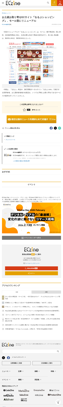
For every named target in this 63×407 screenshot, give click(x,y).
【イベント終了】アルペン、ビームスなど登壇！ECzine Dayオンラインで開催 (29, 315)
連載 (37, 371)
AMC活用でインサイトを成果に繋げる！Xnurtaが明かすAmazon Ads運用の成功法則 (31, 325)
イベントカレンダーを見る (31, 238)
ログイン (31, 273)
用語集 (38, 380)
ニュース (6, 371)
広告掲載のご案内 (46, 363)
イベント (6, 380)
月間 (46, 292)
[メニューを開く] (3, 3)
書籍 (21, 380)
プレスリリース (10, 139)
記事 (21, 371)
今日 (17, 292)
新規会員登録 (31, 268)
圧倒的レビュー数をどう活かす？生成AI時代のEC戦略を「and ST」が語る (28, 302)
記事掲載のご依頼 (16, 363)
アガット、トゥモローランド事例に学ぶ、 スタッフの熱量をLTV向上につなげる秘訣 (31, 306)
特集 (53, 371)
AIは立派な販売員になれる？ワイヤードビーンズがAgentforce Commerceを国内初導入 (32, 311)
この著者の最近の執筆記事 (21, 161)
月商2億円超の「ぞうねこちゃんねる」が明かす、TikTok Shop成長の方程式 (28, 329)
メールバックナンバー (31, 263)
